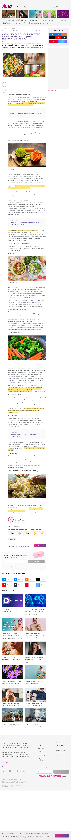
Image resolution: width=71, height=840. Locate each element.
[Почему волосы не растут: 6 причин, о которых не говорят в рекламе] (22, 14)
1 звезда (35, 30)
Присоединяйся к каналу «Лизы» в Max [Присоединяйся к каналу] (10, 610)
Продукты (12, 539)
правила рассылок (22, 566)
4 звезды (39, 30)
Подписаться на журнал (9, 762)
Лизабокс (59, 743)
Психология (40, 7)
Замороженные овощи (14, 505)
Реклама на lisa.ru (52, 90)
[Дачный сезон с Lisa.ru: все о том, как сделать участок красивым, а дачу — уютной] (49, 14)
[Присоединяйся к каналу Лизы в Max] (12, 600)
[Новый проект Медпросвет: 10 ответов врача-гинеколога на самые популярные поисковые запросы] (35, 600)
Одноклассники (30, 580)
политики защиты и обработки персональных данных (28, 838)
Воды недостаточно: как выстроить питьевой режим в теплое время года (11, 659)
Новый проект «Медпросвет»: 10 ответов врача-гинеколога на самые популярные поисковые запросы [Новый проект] (35, 612)
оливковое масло (13, 380)
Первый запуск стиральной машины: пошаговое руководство (34, 683)
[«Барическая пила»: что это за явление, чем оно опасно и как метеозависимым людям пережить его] (35, 648)
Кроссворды (60, 753)
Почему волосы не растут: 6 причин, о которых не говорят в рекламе (21, 21)
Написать (41, 545)
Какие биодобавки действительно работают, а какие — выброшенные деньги (35, 21)
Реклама (40, 746)
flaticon (10, 786)
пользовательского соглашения (35, 564)
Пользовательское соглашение (44, 754)
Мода (25, 7)
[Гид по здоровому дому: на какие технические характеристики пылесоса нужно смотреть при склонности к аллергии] (8, 14)
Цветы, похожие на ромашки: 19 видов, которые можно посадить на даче (11, 683)
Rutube (40, 580)
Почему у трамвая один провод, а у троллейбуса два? (12, 725)
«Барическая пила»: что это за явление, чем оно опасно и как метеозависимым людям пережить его (35, 659)
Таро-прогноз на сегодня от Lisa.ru (61, 19)
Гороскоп (49, 7)
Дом (55, 7)
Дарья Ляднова (6, 31)
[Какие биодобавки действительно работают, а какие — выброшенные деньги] (35, 14)
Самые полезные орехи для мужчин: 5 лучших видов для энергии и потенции (34, 635)
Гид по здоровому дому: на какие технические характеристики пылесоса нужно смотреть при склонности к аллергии (8, 21)
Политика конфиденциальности (45, 759)
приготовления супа (28, 302)
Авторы (40, 751)
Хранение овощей (40, 210)
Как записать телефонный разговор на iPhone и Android (11, 704)
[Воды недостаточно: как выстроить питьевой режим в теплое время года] (12, 648)
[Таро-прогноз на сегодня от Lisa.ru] (63, 14)
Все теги (58, 755)
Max (39, 585)
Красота (31, 7)
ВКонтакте (18, 580)
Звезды (19, 7)
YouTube (6, 585)
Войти (66, 7)
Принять (62, 835)
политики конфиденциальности (11, 566)
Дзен (17, 585)
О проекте (41, 743)
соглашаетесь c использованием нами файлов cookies (35, 836)
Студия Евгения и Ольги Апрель (15, 785)
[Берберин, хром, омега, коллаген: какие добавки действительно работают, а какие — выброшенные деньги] (12, 624)
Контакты (41, 748)
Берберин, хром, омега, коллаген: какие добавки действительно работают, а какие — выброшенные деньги (12, 636)
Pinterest (29, 585)
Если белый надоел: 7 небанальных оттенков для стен (34, 726)
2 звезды (37, 30)
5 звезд (41, 30)
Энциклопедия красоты (60, 746)
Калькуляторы (60, 750)
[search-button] (60, 6)
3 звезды (38, 30)
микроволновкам (29, 397)
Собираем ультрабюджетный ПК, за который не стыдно (34, 704)
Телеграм (7, 580)
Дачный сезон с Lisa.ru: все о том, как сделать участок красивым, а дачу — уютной (49, 21)
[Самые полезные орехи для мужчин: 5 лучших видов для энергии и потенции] (35, 624)
